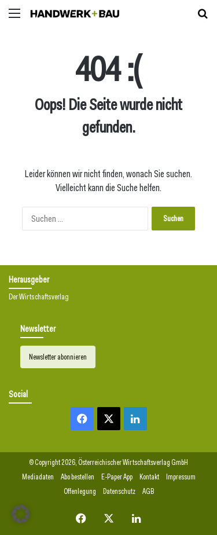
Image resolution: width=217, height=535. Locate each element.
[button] (21, 514)
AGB (148, 491)
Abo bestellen (77, 477)
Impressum (181, 477)
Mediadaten (38, 477)
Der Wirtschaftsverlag (39, 296)
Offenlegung (80, 491)
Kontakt (149, 477)
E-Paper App (117, 477)
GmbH (179, 462)
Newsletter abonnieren (58, 357)
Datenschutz (119, 491)
